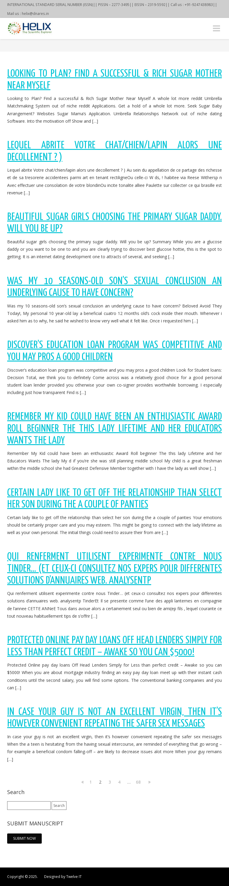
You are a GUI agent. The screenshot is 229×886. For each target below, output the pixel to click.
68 (138, 782)
